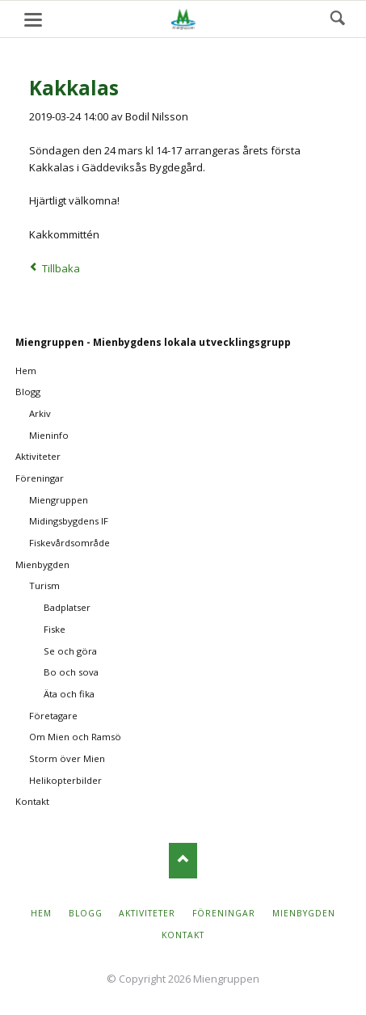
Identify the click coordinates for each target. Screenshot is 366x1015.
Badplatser (67, 607)
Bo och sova (71, 672)
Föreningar (39, 478)
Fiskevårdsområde (69, 543)
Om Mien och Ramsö (75, 737)
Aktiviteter (38, 456)
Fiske (54, 629)
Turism (44, 585)
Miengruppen (58, 500)
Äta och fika (69, 694)
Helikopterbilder (65, 780)
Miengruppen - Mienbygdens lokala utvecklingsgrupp (153, 342)
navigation (33, 20)
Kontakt (32, 801)
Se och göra (70, 651)
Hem (25, 370)
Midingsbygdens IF (68, 521)
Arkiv (40, 413)
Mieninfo (49, 435)
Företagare (53, 716)
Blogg (27, 391)
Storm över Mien (67, 758)
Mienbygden (42, 564)
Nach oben (183, 860)
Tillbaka (61, 268)
